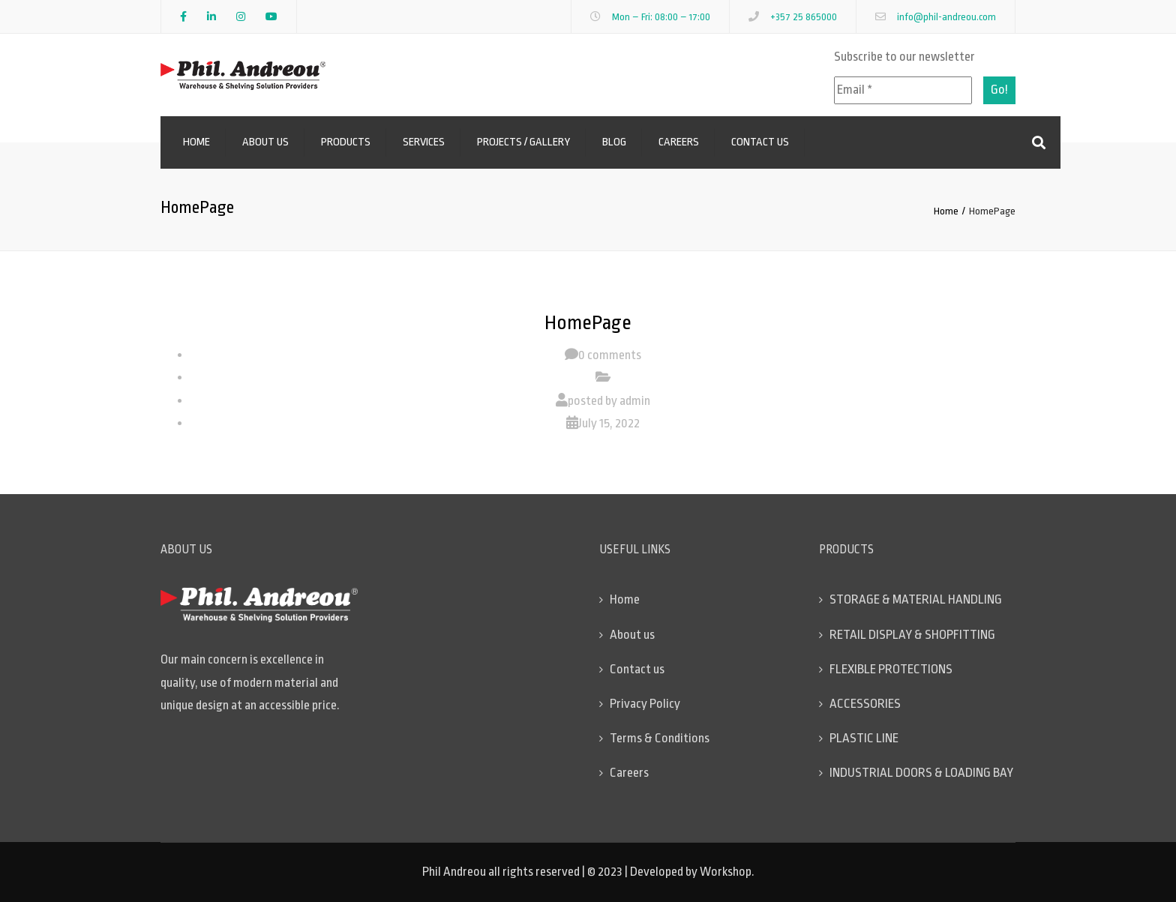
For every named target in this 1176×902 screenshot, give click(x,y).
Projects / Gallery (523, 142)
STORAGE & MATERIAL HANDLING (916, 599)
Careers (678, 142)
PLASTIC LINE (864, 738)
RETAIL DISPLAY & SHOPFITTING (912, 635)
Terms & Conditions (660, 738)
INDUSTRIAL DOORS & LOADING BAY (921, 773)
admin (635, 401)
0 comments (609, 355)
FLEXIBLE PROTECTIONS (891, 669)
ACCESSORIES (865, 704)
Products (345, 142)
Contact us (760, 142)
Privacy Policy (645, 704)
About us (265, 142)
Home (196, 142)
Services (424, 142)
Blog (614, 142)
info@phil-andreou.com (946, 16)
